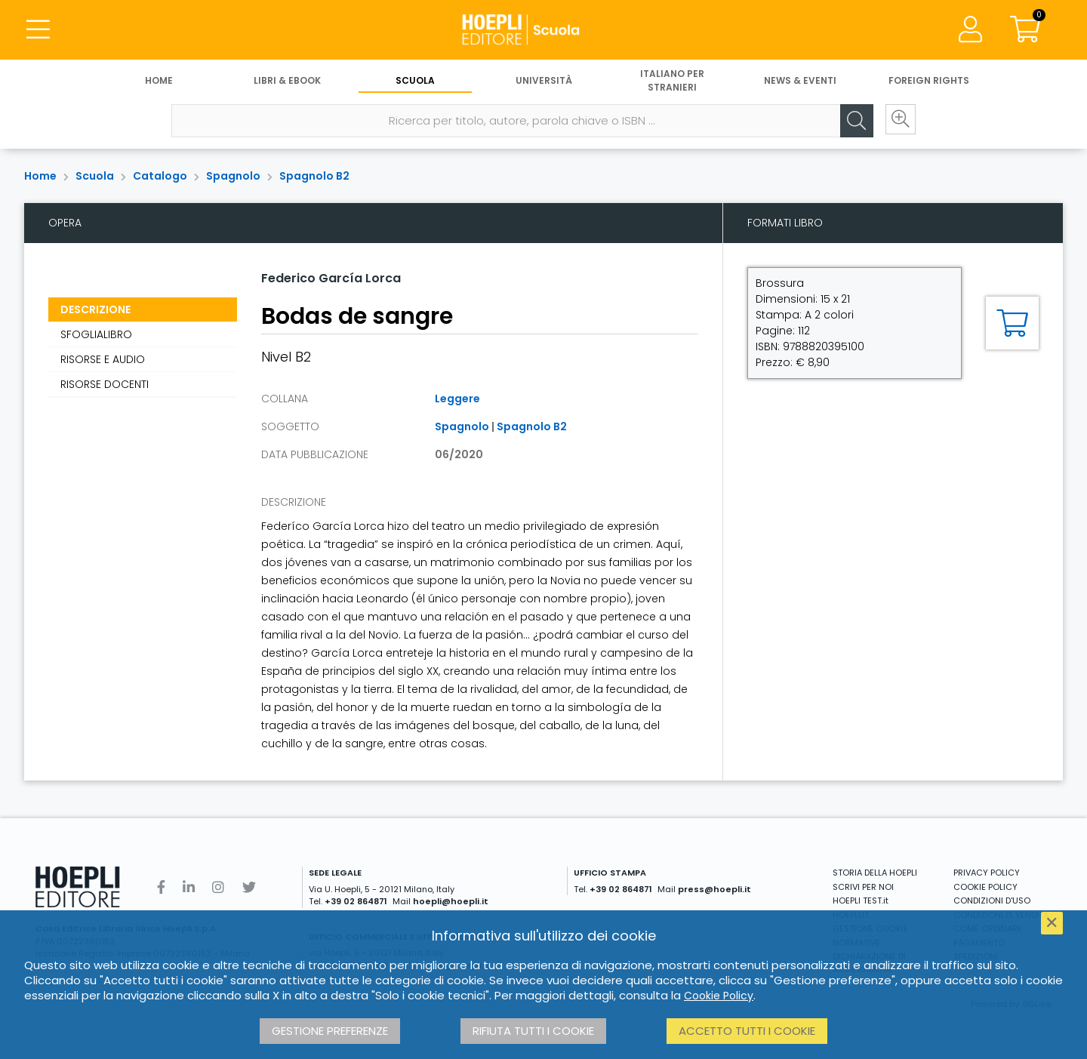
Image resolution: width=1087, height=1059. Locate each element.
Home (159, 81)
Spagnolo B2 (314, 175)
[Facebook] (161, 887)
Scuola (415, 81)
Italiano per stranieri (672, 81)
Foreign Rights (928, 81)
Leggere (457, 398)
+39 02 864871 (356, 901)
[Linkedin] (189, 887)
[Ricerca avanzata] (898, 121)
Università (544, 81)
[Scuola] (543, 30)
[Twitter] (249, 887)
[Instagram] (218, 887)
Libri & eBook (287, 81)
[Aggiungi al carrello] (1012, 323)
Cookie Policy (718, 995)
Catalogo (160, 175)
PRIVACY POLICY (986, 873)
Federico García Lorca (331, 278)
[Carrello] (1025, 30)
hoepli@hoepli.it (450, 901)
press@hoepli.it (714, 889)
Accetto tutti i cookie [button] (747, 1031)
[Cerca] (853, 121)
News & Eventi (800, 81)
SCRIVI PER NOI (863, 887)
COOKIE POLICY (985, 887)
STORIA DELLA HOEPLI (875, 873)
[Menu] (37, 30)
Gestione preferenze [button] (330, 1031)
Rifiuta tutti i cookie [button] (533, 1031)
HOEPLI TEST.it (860, 900)
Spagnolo (233, 175)
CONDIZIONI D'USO (991, 900)
